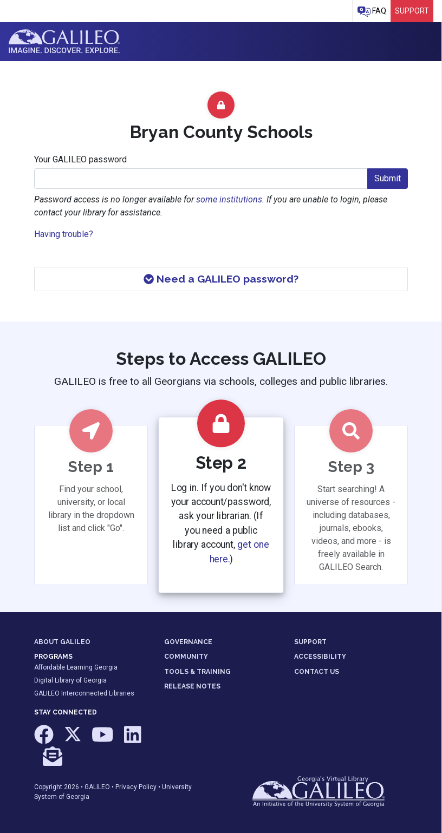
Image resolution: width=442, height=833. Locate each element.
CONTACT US (316, 671)
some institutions (229, 199)
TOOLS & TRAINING (197, 671)
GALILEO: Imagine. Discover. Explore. (64, 41)
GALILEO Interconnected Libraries (84, 693)
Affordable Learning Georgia (76, 667)
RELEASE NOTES (192, 686)
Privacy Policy (136, 787)
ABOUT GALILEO (62, 642)
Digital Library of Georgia (70, 680)
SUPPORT (310, 642)
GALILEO (97, 787)
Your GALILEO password (80, 159)
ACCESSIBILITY (320, 656)
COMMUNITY (186, 656)
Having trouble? (63, 234)
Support (412, 10)
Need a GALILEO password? (221, 279)
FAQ (372, 11)
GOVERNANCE (188, 642)
